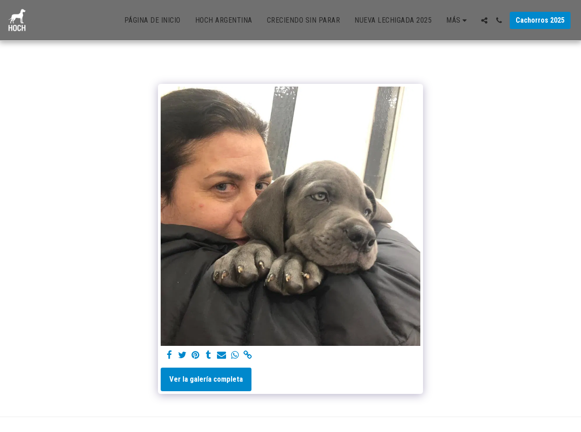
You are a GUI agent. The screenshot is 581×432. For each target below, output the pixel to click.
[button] (484, 20)
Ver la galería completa (206, 379)
